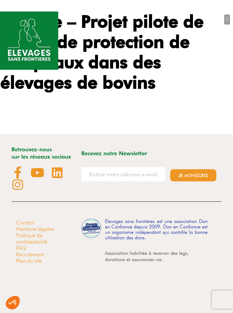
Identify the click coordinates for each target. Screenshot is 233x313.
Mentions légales (35, 229)
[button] (227, 20)
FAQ (21, 248)
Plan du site (29, 260)
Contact (25, 222)
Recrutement (30, 254)
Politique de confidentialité (31, 238)
